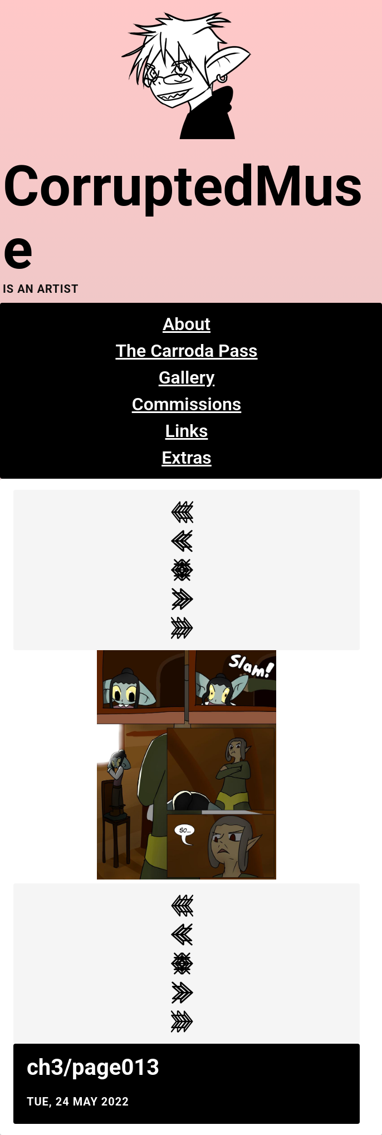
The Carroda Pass (186, 350)
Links (186, 430)
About (186, 324)
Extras (186, 457)
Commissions (187, 404)
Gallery (187, 377)
